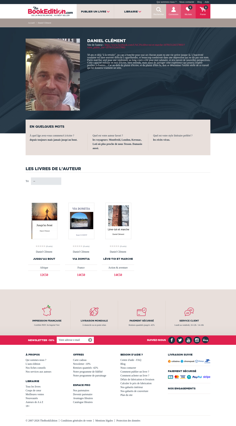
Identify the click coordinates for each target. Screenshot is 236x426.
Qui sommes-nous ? (167, 2)
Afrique (44, 267)
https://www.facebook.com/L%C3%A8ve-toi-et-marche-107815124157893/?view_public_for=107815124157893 (136, 46)
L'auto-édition (33, 363)
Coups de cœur (33, 390)
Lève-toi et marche (118, 258)
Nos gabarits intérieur (131, 387)
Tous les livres (33, 386)
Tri (27, 181)
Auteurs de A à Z (34, 402)
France (81, 267)
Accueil (31, 23)
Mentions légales (104, 420)
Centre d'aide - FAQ (130, 360)
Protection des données (128, 420)
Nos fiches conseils (36, 367)
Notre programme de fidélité (88, 371)
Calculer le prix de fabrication (136, 383)
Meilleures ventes (35, 394)
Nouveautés (32, 398)
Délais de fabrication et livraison (137, 379)
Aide (207, 2)
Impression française (46, 320)
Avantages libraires (83, 398)
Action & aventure (118, 267)
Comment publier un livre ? (134, 371)
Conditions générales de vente (76, 420)
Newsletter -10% (82, 363)
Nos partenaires (81, 390)
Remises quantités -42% (85, 367)
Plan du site (126, 395)
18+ (28, 406)
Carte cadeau (80, 360)
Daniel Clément (44, 252)
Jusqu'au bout (44, 258)
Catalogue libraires (83, 402)
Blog (199, 2)
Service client (189, 320)
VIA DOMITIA (81, 258)
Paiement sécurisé (142, 320)
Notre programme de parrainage (89, 375)
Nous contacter (186, 2)
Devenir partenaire (82, 394)
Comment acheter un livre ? (134, 375)
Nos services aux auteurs (38, 371)
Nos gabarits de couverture (134, 391)
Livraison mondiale (94, 320)
